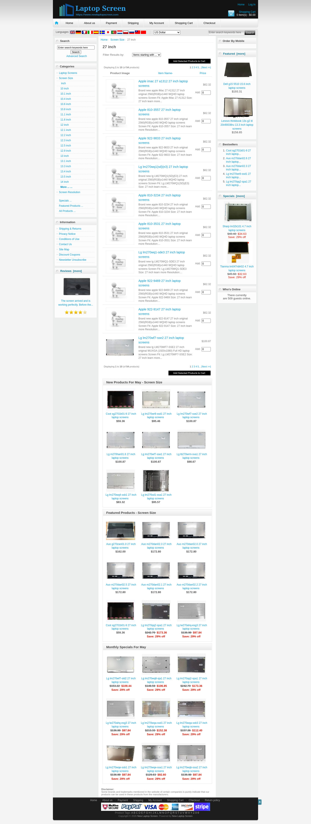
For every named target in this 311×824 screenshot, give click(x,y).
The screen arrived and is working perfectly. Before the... (75, 300)
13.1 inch (65, 161)
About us (89, 23)
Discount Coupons (69, 254)
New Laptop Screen (147, 816)
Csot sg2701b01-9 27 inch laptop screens (121, 415)
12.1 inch (65, 130)
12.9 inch (65, 150)
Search (64, 41)
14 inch (64, 181)
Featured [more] (234, 53)
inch (62, 83)
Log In (251, 4)
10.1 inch (65, 93)
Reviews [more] (71, 271)
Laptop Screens (68, 73)
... (200, 67)
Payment (111, 23)
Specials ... (65, 200)
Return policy (212, 800)
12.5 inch (65, 145)
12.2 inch (65, 135)
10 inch (64, 88)
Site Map (64, 249)
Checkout (209, 23)
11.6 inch (65, 119)
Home (241, 4)
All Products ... (67, 211)
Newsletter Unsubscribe (72, 259)
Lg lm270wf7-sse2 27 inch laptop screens (192, 415)
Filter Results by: (113, 54)
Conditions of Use (69, 239)
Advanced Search (76, 56)
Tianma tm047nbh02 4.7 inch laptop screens (237, 266)
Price (203, 73)
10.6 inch (65, 104)
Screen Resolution (69, 192)
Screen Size (117, 39)
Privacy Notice (67, 233)
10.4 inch (65, 98)
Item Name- (165, 73)
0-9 (197, 812)
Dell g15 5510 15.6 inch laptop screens (238, 84)
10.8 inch (65, 109)
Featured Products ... (71, 205)
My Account (156, 23)
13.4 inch (65, 171)
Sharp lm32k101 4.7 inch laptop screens (238, 226)
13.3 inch (65, 166)
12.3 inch (65, 140)
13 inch (64, 155)
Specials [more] (234, 196)
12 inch (64, 124)
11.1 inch (65, 114)
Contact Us (65, 244)
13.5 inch (65, 176)
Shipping (133, 23)
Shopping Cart (247, 11)
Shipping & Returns (70, 228)
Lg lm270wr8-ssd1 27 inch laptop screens (156, 415)
